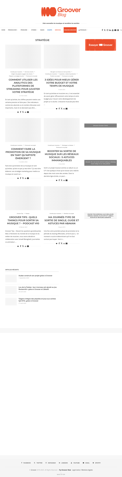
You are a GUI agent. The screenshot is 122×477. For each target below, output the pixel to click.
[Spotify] (118, 30)
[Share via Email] (28, 112)
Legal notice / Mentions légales (82, 470)
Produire (24, 30)
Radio (42, 30)
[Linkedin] (110, 30)
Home (3, 30)
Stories (33, 30)
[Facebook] (102, 30)
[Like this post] (18, 112)
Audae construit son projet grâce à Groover (35, 276)
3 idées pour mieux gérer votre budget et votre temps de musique (62, 82)
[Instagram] (107, 30)
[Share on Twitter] (23, 112)
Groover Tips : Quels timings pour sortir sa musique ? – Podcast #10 (23, 220)
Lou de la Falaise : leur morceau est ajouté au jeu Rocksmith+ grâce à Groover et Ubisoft (38, 288)
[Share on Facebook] (20, 112)
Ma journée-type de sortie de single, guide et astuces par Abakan (61, 220)
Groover (33, 470)
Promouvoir (12, 30)
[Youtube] (112, 30)
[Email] (115, 30)
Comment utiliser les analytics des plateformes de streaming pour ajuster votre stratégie (23, 86)
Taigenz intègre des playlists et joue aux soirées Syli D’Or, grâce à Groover (37, 300)
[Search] (121, 30)
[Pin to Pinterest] (25, 112)
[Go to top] (61, 474)
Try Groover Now (65, 470)
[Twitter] (105, 30)
